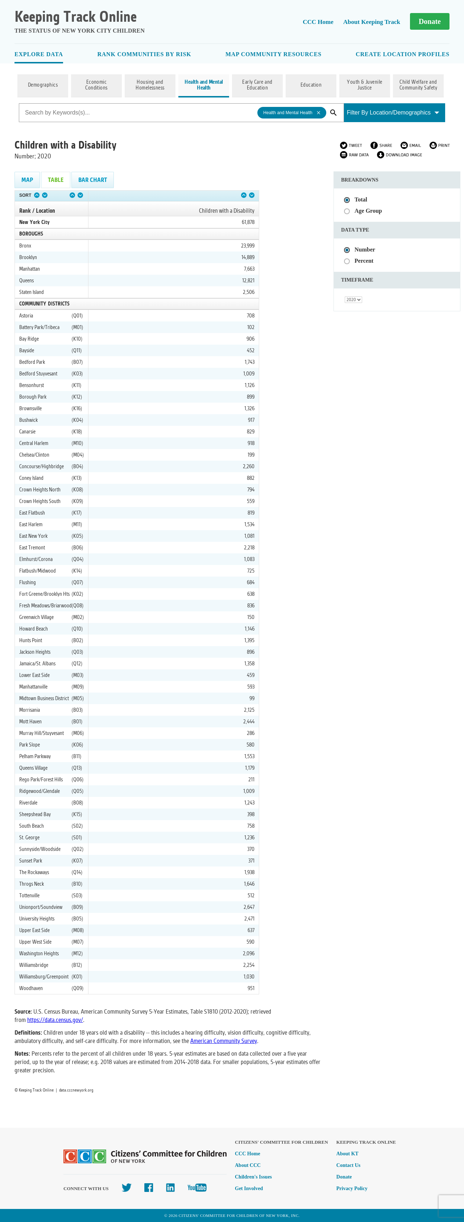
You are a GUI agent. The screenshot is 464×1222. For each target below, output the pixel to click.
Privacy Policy (352, 1188)
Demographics (43, 85)
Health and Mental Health (204, 85)
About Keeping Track (371, 21)
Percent (364, 261)
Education (311, 85)
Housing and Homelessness (150, 85)
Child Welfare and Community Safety (418, 85)
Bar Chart (92, 179)
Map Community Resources (273, 54)
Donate (430, 21)
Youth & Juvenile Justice (364, 85)
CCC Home (318, 21)
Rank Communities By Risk (144, 54)
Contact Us (348, 1165)
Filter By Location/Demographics (393, 112)
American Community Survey (223, 1041)
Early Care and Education (257, 85)
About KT (347, 1153)
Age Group (368, 211)
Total (361, 199)
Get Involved (249, 1188)
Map (27, 179)
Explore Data (38, 54)
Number (365, 249)
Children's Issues (253, 1177)
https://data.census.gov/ (55, 1020)
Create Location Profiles (403, 54)
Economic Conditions (96, 85)
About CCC (248, 1165)
